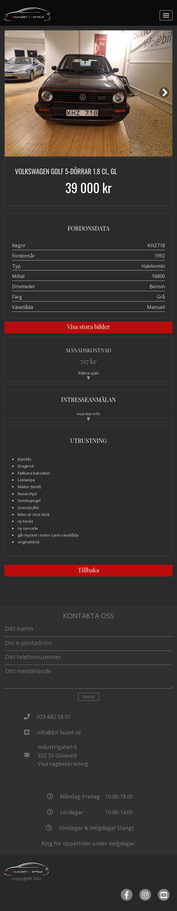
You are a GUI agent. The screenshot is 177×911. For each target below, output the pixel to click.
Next (165, 97)
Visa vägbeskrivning (63, 763)
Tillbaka (88, 570)
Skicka (88, 696)
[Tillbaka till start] (27, 14)
